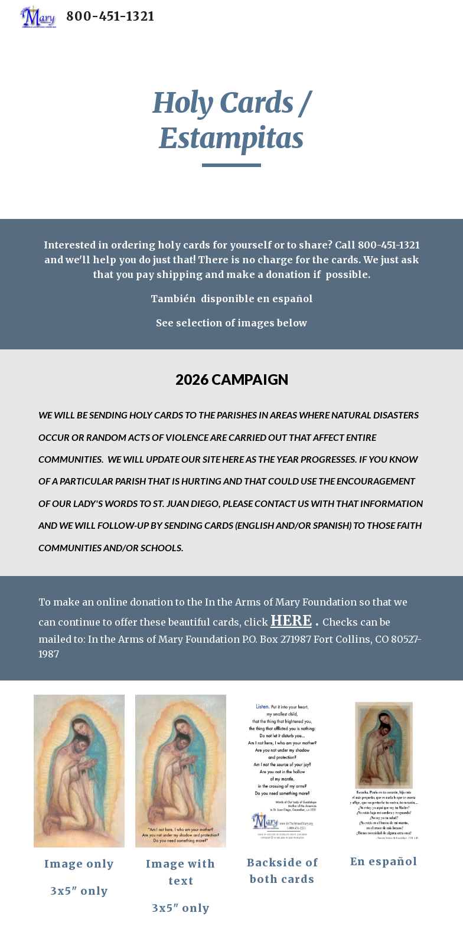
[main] (231, 126)
